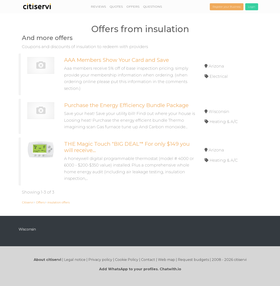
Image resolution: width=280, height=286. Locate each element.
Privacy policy (100, 260)
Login (251, 6)
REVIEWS (98, 7)
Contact (148, 260)
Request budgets (193, 260)
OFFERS (133, 7)
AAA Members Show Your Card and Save (116, 60)
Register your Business (227, 6)
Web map (166, 260)
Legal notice (75, 260)
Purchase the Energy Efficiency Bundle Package (126, 105)
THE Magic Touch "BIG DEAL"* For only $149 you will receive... (127, 147)
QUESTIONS (152, 7)
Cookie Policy (126, 260)
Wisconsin (27, 229)
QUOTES (116, 7)
